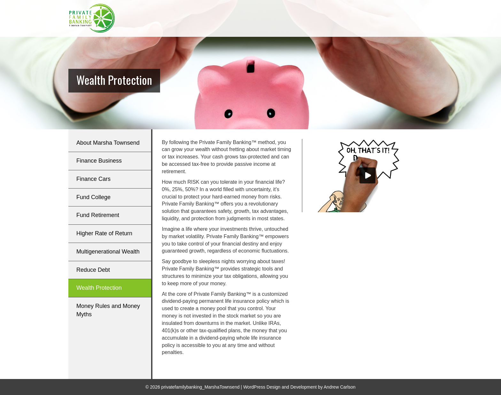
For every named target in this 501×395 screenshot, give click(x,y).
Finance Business (99, 160)
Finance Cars (93, 179)
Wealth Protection (99, 288)
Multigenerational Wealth (108, 251)
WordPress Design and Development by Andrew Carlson (299, 387)
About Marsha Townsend (108, 143)
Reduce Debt (93, 270)
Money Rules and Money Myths (108, 310)
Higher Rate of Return (104, 233)
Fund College (93, 197)
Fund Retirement (97, 215)
